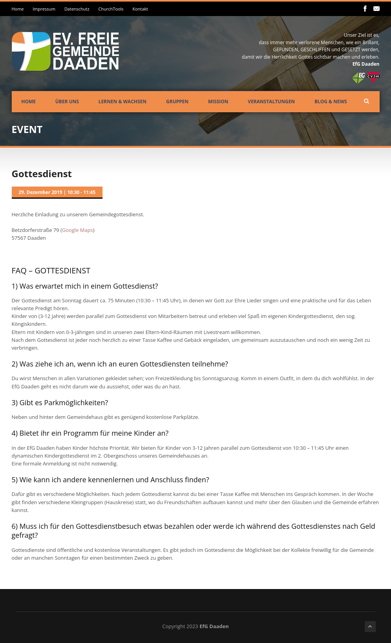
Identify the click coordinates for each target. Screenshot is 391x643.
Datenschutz (76, 9)
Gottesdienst (42, 173)
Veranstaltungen (271, 101)
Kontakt (140, 9)
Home (18, 9)
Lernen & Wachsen (123, 101)
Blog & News (330, 101)
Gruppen (177, 101)
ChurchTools (110, 9)
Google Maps (77, 229)
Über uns (67, 101)
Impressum (43, 9)
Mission (218, 101)
